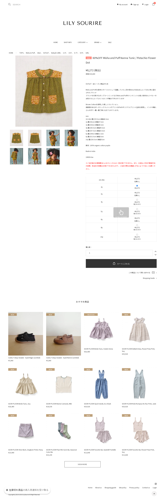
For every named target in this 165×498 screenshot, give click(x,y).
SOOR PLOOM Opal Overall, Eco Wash (97, 404)
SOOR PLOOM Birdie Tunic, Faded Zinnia (98, 349)
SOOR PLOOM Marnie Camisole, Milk (59, 404)
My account (123, 4)
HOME (55, 42)
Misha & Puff (30, 53)
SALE (110, 42)
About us (98, 487)
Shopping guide (110, 487)
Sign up (136, 4)
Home (90, 487)
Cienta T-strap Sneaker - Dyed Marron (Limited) (62, 358)
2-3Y (64, 53)
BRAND (98, 42)
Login (146, 4)
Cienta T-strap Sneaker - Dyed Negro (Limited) (24, 358)
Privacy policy (134, 487)
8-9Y (81, 53)
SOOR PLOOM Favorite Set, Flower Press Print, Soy (138, 451)
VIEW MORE (82, 464)
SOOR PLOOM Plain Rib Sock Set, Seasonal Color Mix (61, 451)
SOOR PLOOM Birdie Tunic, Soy (19, 404)
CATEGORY (83, 42)
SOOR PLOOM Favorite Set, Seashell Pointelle (100, 450)
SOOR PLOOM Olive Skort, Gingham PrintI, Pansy (25, 450)
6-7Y (75, 53)
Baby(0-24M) (55, 53)
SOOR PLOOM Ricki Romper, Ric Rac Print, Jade (139, 404)
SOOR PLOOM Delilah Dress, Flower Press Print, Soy (138, 350)
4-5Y (70, 53)
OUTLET (46, 53)
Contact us (146, 487)
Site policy (122, 487)
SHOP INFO (68, 42)
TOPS (21, 53)
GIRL (87, 53)
